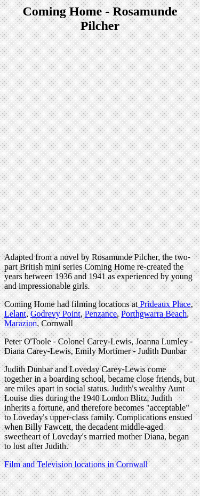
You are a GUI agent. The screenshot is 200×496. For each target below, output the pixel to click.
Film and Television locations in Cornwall (76, 464)
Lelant (15, 313)
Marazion (20, 323)
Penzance (101, 313)
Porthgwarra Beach (154, 313)
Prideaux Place (164, 304)
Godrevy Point (55, 313)
